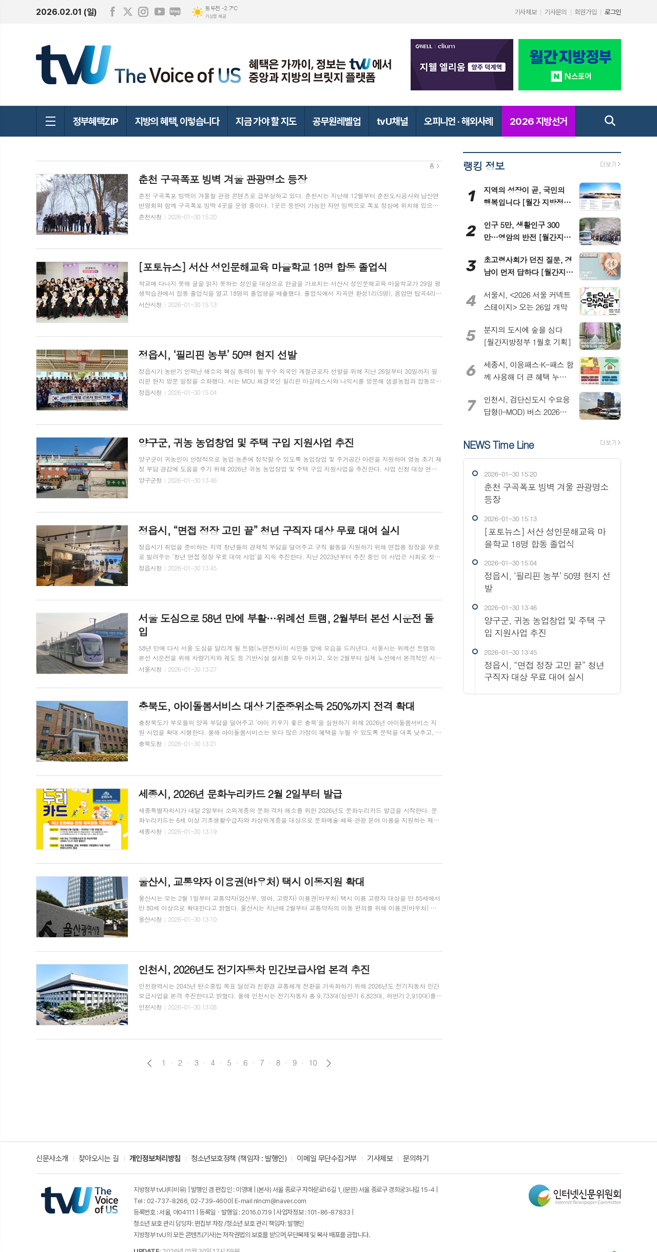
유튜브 (159, 12)
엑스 (128, 12)
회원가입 (585, 12)
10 (313, 1062)
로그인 (613, 12)
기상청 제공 (215, 16)
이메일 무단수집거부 (327, 1159)
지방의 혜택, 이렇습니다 (177, 121)
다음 (329, 1063)
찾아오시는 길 (99, 1159)
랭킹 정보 (484, 165)
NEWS (498, 444)
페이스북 (112, 12)
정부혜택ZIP (96, 121)
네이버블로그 (175, 12)
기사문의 (555, 12)
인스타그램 (143, 12)
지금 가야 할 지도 (266, 121)
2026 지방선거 (539, 121)
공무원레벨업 (336, 121)
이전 (150, 1063)
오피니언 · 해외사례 (458, 121)
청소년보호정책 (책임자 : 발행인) (238, 1159)
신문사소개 (52, 1159)
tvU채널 (392, 121)
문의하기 (416, 1159)
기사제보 (525, 12)
